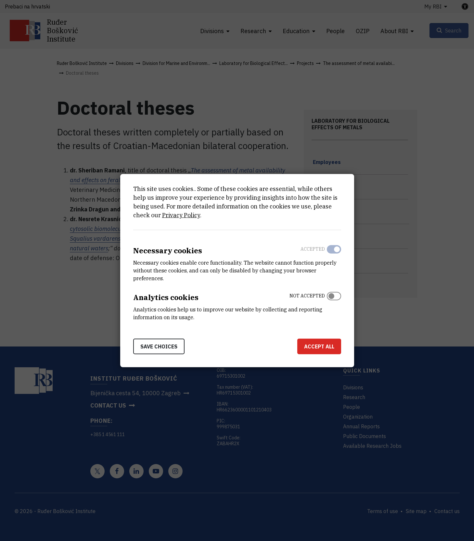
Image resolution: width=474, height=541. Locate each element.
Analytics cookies (166, 297)
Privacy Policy (181, 215)
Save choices (158, 346)
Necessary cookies (167, 250)
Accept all (319, 346)
